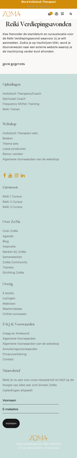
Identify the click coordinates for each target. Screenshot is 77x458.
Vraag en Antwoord (16, 333)
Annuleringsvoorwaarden (20, 349)
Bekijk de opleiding (38, 6)
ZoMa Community (15, 262)
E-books (8, 293)
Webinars (9, 303)
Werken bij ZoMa (14, 251)
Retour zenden (13, 154)
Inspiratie (9, 246)
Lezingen (9, 298)
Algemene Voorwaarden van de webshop (31, 159)
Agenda (8, 236)
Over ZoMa (10, 230)
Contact (8, 359)
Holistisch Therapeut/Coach (22, 93)
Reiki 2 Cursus (12, 201)
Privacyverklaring (15, 354)
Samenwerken (12, 257)
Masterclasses (12, 308)
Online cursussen (14, 314)
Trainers (8, 267)
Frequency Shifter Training (21, 104)
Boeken (8, 138)
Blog (6, 241)
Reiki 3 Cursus (12, 207)
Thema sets (10, 143)
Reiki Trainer (11, 109)
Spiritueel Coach (14, 98)
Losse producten (14, 148)
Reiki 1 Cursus (12, 196)
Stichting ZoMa (13, 272)
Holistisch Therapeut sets (20, 133)
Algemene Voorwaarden (19, 338)
